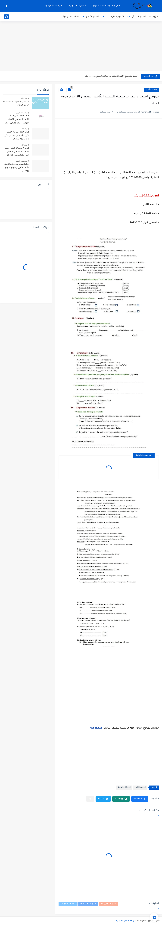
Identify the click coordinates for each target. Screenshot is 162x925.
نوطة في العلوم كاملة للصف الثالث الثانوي (16, 103)
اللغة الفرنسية (124, 787)
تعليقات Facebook (88, 904)
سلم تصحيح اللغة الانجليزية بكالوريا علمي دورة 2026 (111, 76)
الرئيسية (154, 17)
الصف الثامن (151, 90)
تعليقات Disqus (67, 904)
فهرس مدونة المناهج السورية (106, 6)
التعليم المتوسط (116, 17)
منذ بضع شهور (21, 113)
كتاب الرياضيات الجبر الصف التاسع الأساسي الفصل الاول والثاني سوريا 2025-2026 (16, 152)
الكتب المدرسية (71, 17)
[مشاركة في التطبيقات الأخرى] (90, 799)
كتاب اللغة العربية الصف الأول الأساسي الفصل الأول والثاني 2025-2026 (16, 135)
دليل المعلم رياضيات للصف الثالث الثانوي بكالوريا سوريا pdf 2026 (16, 168)
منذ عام (24, 98)
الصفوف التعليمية (77, 6)
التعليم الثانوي (93, 17)
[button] (139, 799)
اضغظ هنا (97, 728)
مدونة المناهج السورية (126, 921)
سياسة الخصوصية (53, 6)
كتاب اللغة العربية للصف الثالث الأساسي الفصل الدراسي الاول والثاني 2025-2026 (16, 120)
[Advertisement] (81, 47)
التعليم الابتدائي (139, 17)
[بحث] (6, 16)
